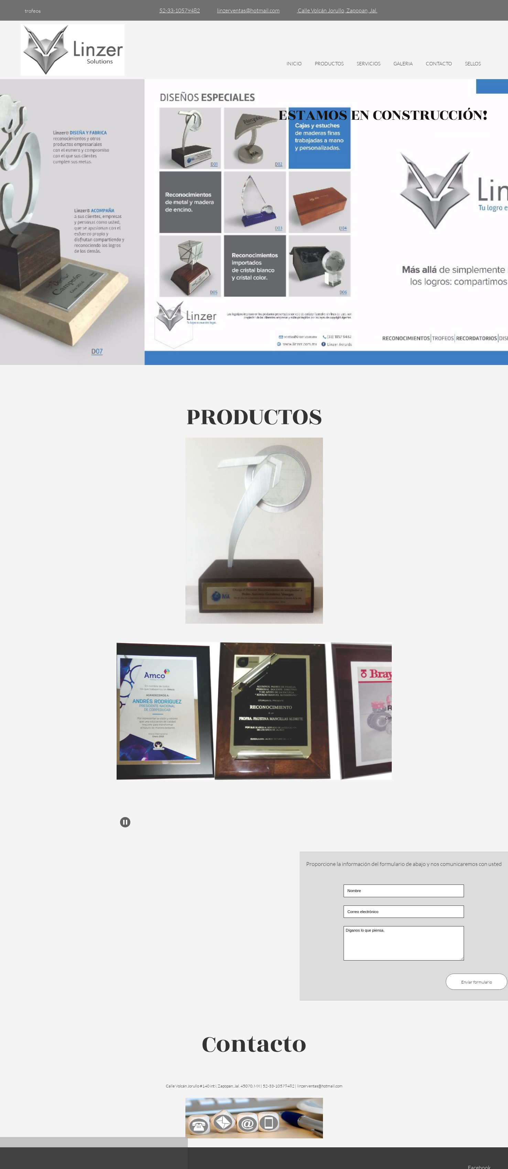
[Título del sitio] (73, 50)
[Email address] (247, 10)
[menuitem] (294, 67)
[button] (163, 712)
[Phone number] (178, 10)
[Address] (335, 10)
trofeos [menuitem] (33, 11)
